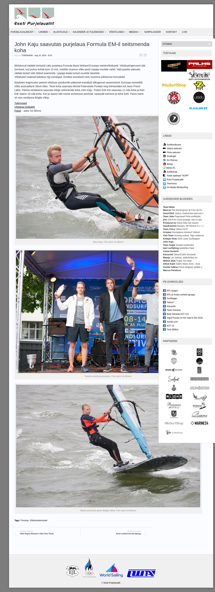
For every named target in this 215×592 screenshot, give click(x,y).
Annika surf (170, 321)
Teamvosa (170, 183)
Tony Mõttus (170, 329)
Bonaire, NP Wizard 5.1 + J (190, 226)
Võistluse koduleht (24, 107)
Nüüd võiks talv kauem (188, 223)
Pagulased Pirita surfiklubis (188, 216)
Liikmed (43, 32)
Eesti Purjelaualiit (173, 179)
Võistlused (116, 32)
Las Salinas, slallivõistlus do (184, 257)
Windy (168, 164)
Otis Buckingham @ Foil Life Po (187, 210)
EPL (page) (170, 290)
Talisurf (168, 302)
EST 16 (168, 325)
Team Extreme (172, 309)
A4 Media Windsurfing (175, 187)
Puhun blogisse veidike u (190, 267)
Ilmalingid (169, 156)
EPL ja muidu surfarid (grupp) (179, 294)
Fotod (17, 110)
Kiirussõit (169, 306)
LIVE (184, 32)
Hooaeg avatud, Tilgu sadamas (189, 235)
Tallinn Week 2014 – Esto (188, 264)
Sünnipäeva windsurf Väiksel (186, 232)
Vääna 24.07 (182, 229)
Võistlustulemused (38, 520)
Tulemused (20, 103)
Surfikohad (170, 171)
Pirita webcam (171, 152)
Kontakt (171, 32)
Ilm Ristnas (170, 160)
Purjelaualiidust (22, 32)
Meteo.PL (169, 167)
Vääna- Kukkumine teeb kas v (189, 213)
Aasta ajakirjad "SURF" (176, 175)
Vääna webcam (172, 148)
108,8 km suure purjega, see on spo (185, 219)
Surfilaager (152, 32)
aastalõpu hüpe (186, 248)
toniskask (27, 55)
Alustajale (60, 32)
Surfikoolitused (172, 144)
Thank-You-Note (184, 261)
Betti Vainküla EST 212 (176, 313)
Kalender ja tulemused (88, 32)
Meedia (133, 32)
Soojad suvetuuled (185, 245)
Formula (24, 520)
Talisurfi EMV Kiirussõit (185, 254)
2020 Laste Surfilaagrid (188, 238)
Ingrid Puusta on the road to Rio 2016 (183, 317)
